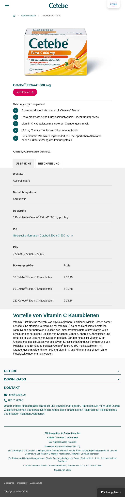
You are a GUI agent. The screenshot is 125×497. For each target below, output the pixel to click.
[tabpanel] (62, 238)
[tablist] (62, 163)
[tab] (23, 163)
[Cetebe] (14, 15)
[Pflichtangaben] (111, 492)
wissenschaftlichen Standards (21, 409)
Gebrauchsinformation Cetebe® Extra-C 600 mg (43, 235)
